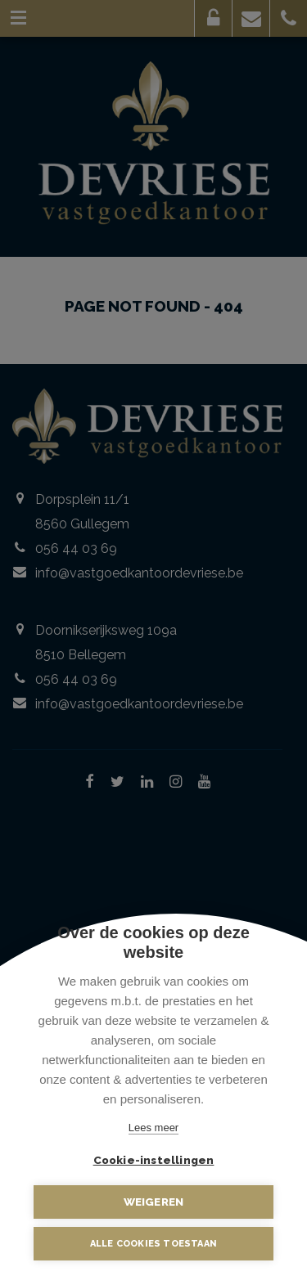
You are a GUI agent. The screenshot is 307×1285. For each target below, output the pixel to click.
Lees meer (153, 1127)
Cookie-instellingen (153, 1159)
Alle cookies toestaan (153, 1243)
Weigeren (154, 1201)
